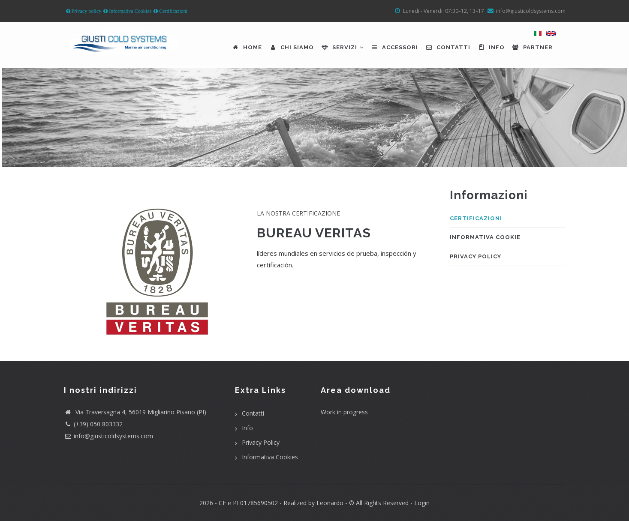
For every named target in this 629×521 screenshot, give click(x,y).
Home (247, 47)
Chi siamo (291, 47)
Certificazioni (172, 11)
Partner (532, 47)
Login (422, 503)
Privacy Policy (475, 256)
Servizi (342, 47)
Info (491, 47)
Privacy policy (86, 11)
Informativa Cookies (129, 11)
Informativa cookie (485, 237)
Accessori (394, 47)
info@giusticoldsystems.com (113, 436)
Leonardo (329, 503)
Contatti (447, 47)
